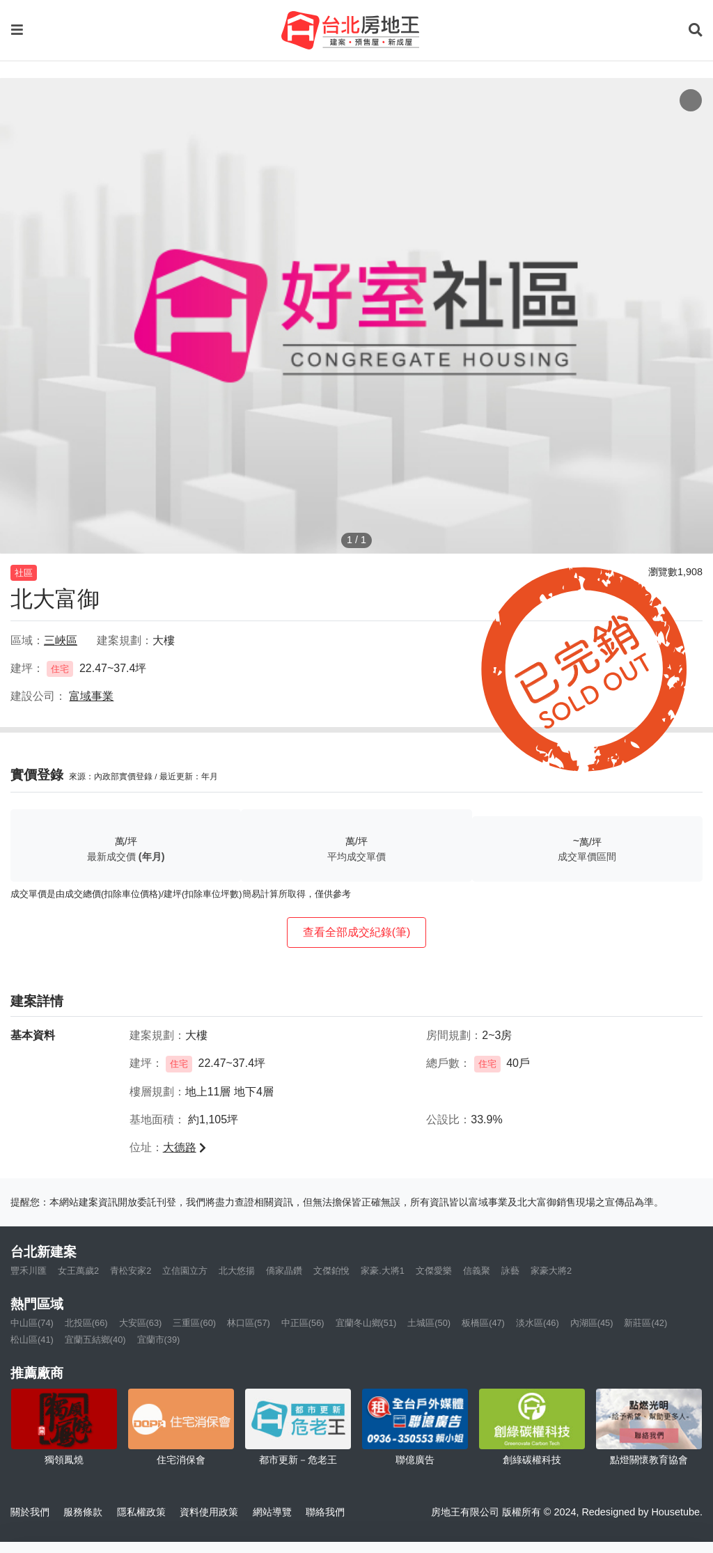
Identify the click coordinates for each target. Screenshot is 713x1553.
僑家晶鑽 (284, 1270)
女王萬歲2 (78, 1270)
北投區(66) (86, 1323)
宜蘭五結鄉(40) (95, 1339)
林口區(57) (248, 1323)
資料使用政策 (209, 1511)
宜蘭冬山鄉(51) (366, 1323)
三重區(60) (194, 1323)
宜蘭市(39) (158, 1339)
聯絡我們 (325, 1511)
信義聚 (476, 1270)
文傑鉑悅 (331, 1270)
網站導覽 (272, 1511)
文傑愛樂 (434, 1270)
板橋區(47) (483, 1323)
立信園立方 (184, 1270)
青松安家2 (130, 1270)
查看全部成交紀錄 (357, 932)
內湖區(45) (591, 1323)
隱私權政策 (141, 1511)
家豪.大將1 (383, 1270)
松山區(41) (32, 1339)
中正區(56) (302, 1323)
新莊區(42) (645, 1323)
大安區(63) (140, 1323)
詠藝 (510, 1270)
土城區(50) (428, 1323)
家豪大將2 (551, 1270)
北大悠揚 (237, 1270)
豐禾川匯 (28, 1270)
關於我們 (29, 1511)
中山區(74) (32, 1323)
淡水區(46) (537, 1323)
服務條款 (82, 1511)
